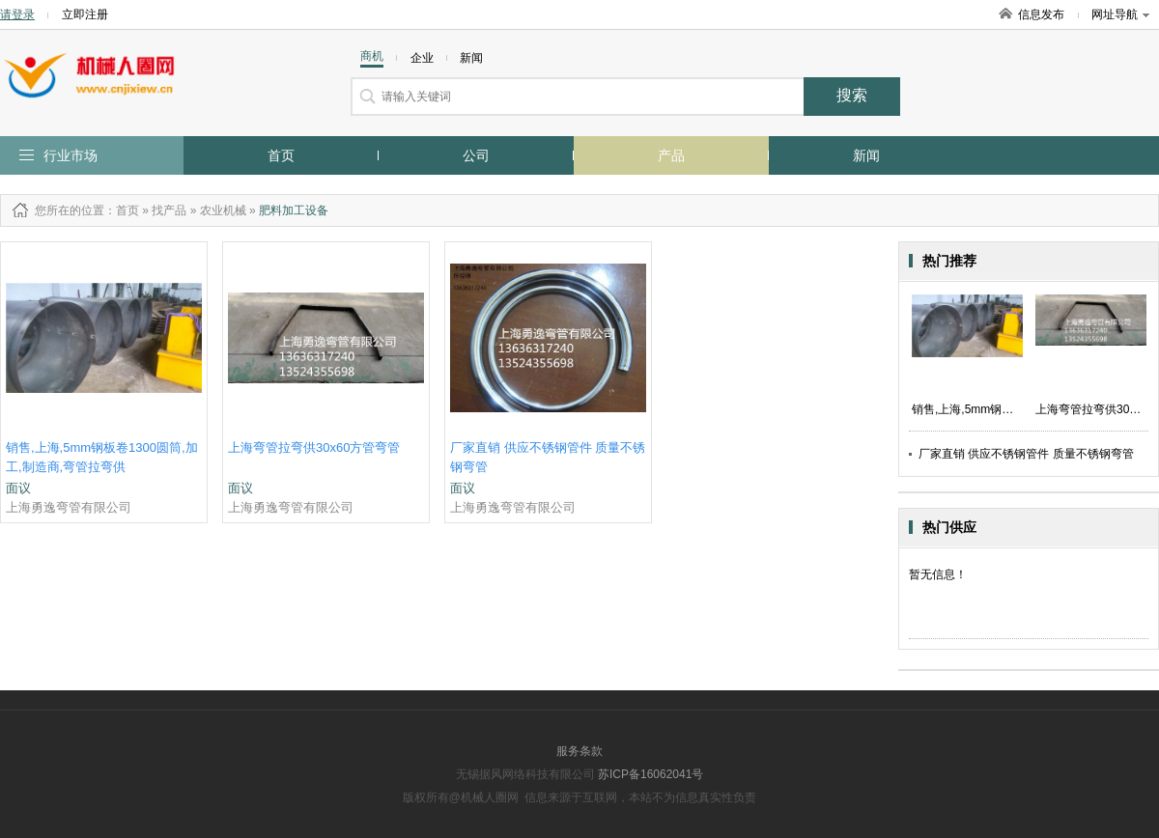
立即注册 (85, 14)
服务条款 (579, 751)
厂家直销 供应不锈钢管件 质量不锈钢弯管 (1026, 454)
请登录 (17, 14)
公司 (476, 155)
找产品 (169, 210)
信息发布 (1041, 14)
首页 (281, 155)
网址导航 (1120, 14)
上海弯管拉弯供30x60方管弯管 (314, 447)
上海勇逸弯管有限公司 (68, 507)
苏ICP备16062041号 (650, 774)
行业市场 (70, 155)
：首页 (121, 210)
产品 (671, 155)
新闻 (866, 155)
